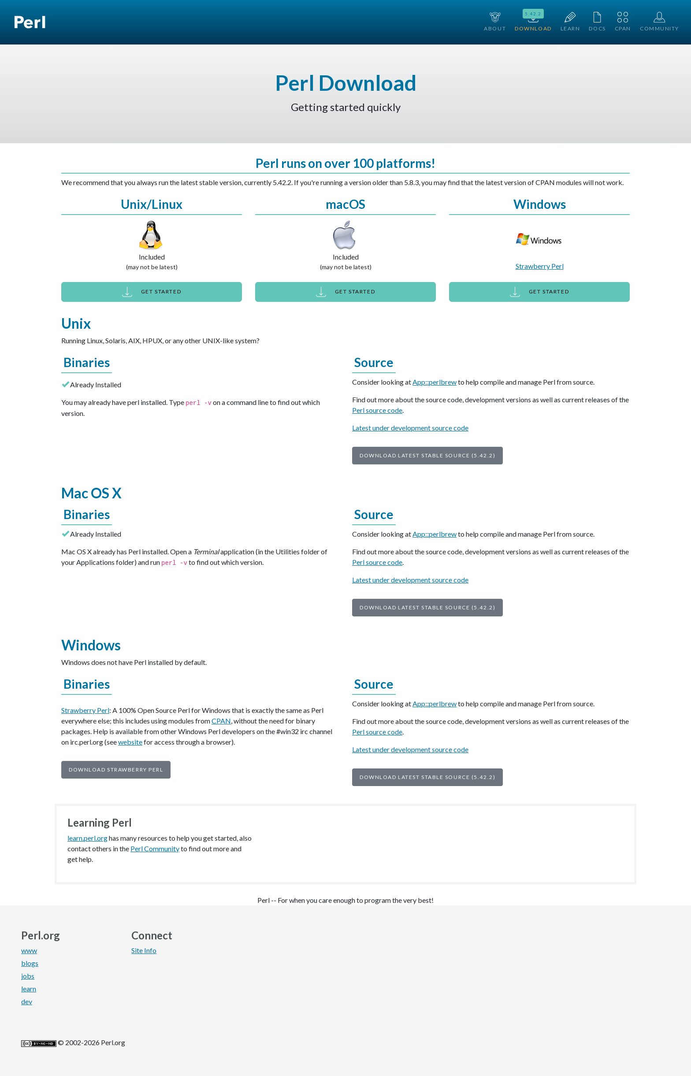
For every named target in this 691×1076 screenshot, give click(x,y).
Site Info (143, 950)
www (29, 950)
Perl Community (154, 848)
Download (533, 21)
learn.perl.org (87, 838)
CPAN (623, 22)
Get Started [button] (151, 292)
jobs (27, 976)
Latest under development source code (410, 427)
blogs (29, 963)
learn (28, 988)
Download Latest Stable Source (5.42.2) (427, 455)
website (130, 742)
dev (26, 1001)
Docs (597, 22)
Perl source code (377, 410)
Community (659, 22)
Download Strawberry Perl (116, 769)
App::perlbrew (434, 382)
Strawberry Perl (540, 266)
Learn (570, 22)
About (495, 22)
